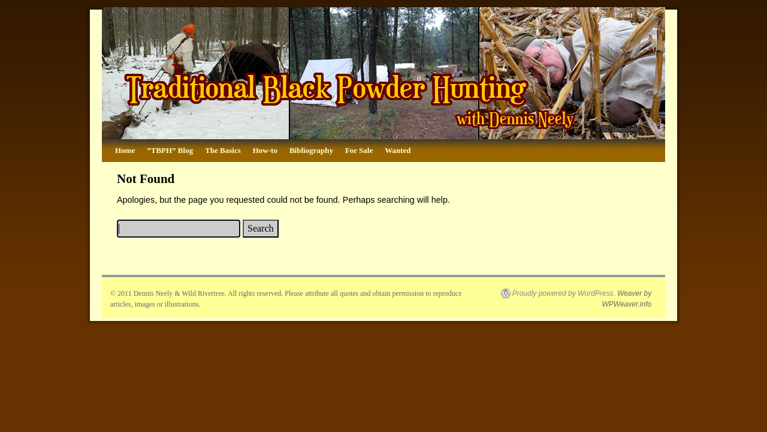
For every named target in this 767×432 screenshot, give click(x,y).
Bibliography (311, 150)
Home (125, 150)
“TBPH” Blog (170, 150)
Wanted (397, 150)
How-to (265, 150)
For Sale (359, 150)
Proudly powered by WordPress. (563, 293)
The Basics (223, 150)
